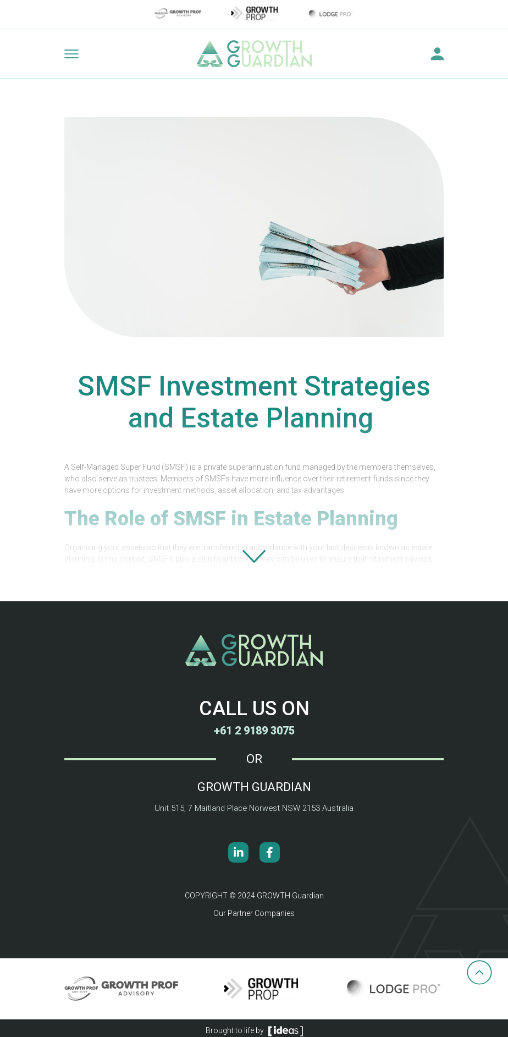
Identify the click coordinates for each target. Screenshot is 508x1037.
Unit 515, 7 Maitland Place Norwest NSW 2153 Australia (254, 808)
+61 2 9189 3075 (254, 730)
